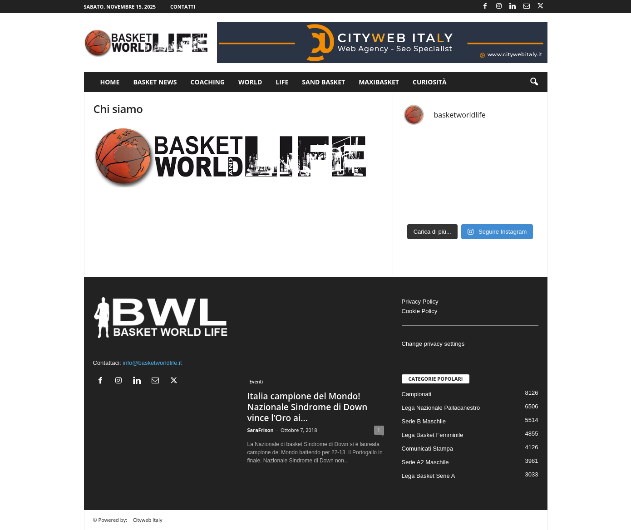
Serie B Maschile (424, 421)
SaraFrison (260, 430)
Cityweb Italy (148, 519)
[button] (534, 82)
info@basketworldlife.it (152, 362)
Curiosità (430, 82)
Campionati (417, 394)
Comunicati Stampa (427, 448)
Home (110, 82)
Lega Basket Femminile (432, 435)
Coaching (208, 82)
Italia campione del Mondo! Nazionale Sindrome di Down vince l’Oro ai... (307, 407)
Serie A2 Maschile (425, 462)
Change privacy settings (433, 343)
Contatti (182, 6)
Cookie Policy (420, 311)
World (250, 82)
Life (282, 82)
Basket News (155, 82)
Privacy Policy (420, 301)
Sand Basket (323, 82)
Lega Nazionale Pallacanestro (441, 407)
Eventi (256, 381)
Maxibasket (379, 82)
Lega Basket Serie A (428, 475)
